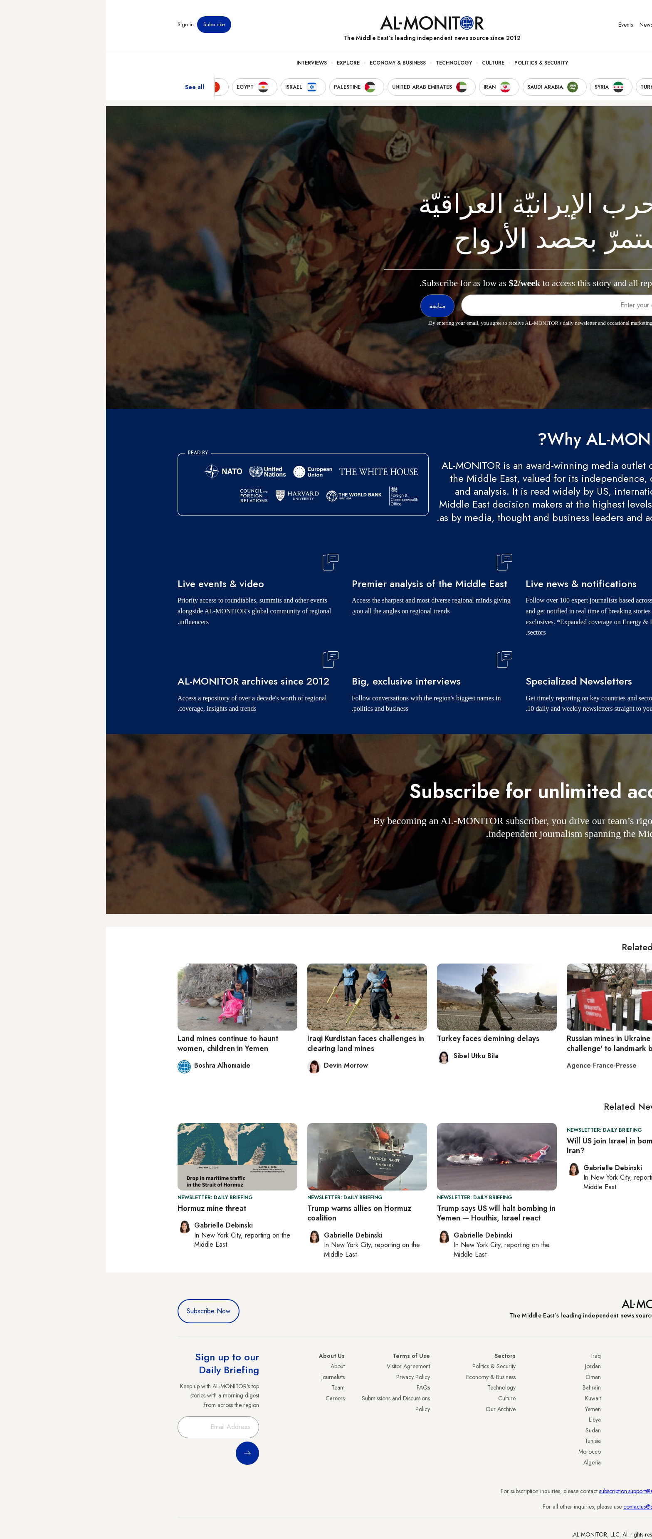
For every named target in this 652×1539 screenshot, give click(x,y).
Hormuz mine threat (106, 1208)
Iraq (490, 1356)
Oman (487, 1377)
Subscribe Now (102, 1311)
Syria (574, 1462)
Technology (348, 62)
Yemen (487, 1409)
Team (232, 1387)
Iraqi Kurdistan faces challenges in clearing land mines (259, 1043)
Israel (574, 1409)
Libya (489, 1419)
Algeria (486, 1462)
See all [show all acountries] (88, 87)
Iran (575, 1387)
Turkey (572, 1366)
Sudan (487, 1430)
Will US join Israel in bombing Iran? (511, 1146)
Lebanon (570, 1451)
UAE (575, 1398)
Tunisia (487, 1441)
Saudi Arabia (564, 1377)
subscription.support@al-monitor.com (536, 1491)
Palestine (570, 1419)
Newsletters (547, 24)
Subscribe (108, 24)
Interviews (205, 62)
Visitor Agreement (302, 1366)
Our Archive (395, 1409)
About (232, 1366)
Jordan (487, 1366)
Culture (387, 62)
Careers (229, 1398)
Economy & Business (292, 62)
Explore (242, 62)
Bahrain (486, 1387)
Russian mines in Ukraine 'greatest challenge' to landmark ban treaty (519, 1043)
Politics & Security (435, 62)
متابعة (564, 858)
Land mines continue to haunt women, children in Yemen (122, 1043)
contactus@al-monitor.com (548, 1506)
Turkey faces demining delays (382, 1038)
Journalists (227, 1377)
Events (519, 24)
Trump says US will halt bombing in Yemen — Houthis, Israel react (390, 1213)
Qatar (573, 1441)
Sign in (80, 24)
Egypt (574, 1430)
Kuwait (487, 1398)
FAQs (317, 1387)
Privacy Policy (307, 1377)
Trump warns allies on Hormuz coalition (253, 1213)
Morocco (483, 1451)
